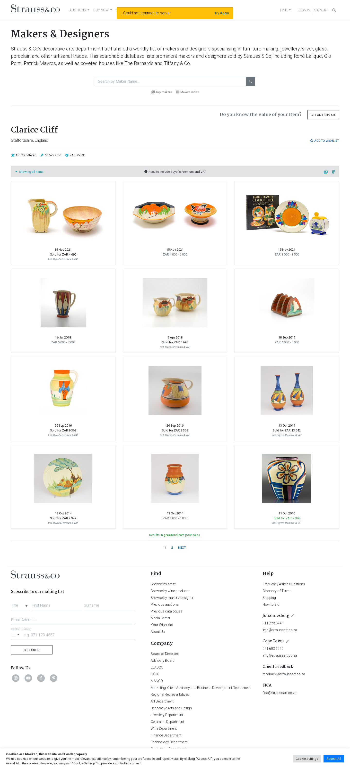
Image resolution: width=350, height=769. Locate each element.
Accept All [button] (333, 759)
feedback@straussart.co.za (283, 674)
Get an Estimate (323, 115)
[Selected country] (15, 634)
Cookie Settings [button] (307, 759)
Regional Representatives (170, 694)
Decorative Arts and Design (171, 708)
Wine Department (164, 728)
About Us (158, 632)
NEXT (182, 547)
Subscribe (31, 650)
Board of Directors (165, 654)
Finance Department (166, 735)
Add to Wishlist (324, 140)
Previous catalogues (166, 611)
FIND (283, 10)
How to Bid (270, 604)
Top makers (161, 92)
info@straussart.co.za (279, 630)
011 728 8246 (272, 623)
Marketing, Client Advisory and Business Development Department (201, 688)
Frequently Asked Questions (283, 584)
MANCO (157, 681)
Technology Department (169, 742)
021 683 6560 (272, 649)
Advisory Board (163, 660)
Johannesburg (275, 616)
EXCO (155, 674)
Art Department (162, 701)
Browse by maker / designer (172, 598)
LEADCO (157, 667)
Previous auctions (165, 604)
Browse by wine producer (170, 591)
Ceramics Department (167, 722)
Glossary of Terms (276, 591)
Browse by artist (163, 584)
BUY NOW (101, 10)
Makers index (187, 92)
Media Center (160, 618)
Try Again (221, 13)
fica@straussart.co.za (279, 693)
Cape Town (273, 641)
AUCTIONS (78, 10)
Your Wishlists (162, 625)
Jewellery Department (167, 715)
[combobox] (20, 604)
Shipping (269, 598)
